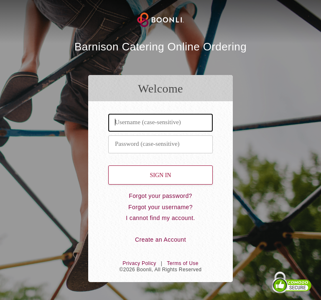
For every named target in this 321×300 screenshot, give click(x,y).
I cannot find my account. (160, 218)
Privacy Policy (139, 263)
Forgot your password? (160, 195)
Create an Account (160, 239)
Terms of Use (182, 263)
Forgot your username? (160, 207)
